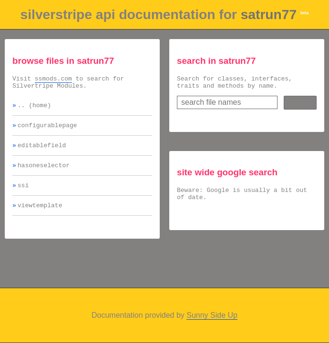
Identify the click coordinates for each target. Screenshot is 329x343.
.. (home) (34, 109)
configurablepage (47, 130)
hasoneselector (44, 173)
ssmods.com (53, 79)
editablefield (42, 152)
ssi (23, 195)
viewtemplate (40, 216)
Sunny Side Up (211, 315)
